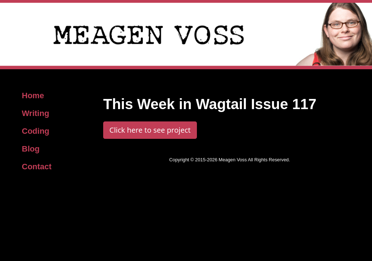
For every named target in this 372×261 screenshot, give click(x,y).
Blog (31, 148)
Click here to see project (150, 130)
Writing (35, 113)
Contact (37, 166)
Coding (35, 131)
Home (33, 95)
